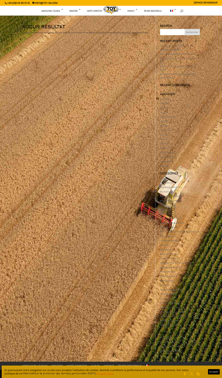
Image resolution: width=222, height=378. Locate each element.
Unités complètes (94, 10)
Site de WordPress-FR (170, 351)
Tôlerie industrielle (153, 10)
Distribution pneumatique (172, 222)
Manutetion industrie (170, 258)
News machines (167, 271)
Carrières (164, 204)
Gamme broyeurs (168, 236)
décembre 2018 (167, 152)
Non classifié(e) (167, 280)
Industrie (73, 10)
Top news (164, 298)
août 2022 (164, 103)
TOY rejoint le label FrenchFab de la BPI (178, 53)
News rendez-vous (168, 276)
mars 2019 (164, 143)
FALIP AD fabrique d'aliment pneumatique (179, 231)
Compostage (166, 209)
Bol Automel (165, 191)
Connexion (165, 337)
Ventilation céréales (169, 320)
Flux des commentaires (170, 346)
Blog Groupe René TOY (170, 187)
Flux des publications (169, 342)
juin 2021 (164, 125)
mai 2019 (164, 134)
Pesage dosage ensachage (172, 289)
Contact (131, 10)
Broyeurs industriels (169, 200)
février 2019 (165, 147)
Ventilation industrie (169, 325)
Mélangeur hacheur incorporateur (175, 262)
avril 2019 (164, 139)
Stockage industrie (168, 294)
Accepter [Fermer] (213, 371)
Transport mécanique (170, 302)
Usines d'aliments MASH (171, 316)
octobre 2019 (166, 130)
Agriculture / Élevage (50, 10)
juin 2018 (164, 165)
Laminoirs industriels (169, 254)
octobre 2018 (166, 161)
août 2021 (164, 121)
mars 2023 (164, 99)
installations (165, 249)
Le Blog (115, 10)
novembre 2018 (167, 157)
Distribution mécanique (171, 218)
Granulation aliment (169, 240)
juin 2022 (164, 107)
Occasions (164, 285)
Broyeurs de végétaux (170, 196)
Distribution (165, 214)
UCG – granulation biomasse (173, 311)
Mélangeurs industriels (170, 267)
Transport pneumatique (171, 307)
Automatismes (167, 182)
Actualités (164, 178)
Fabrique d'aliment (168, 227)
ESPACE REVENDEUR (205, 3)
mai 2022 (164, 112)
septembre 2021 (167, 116)
